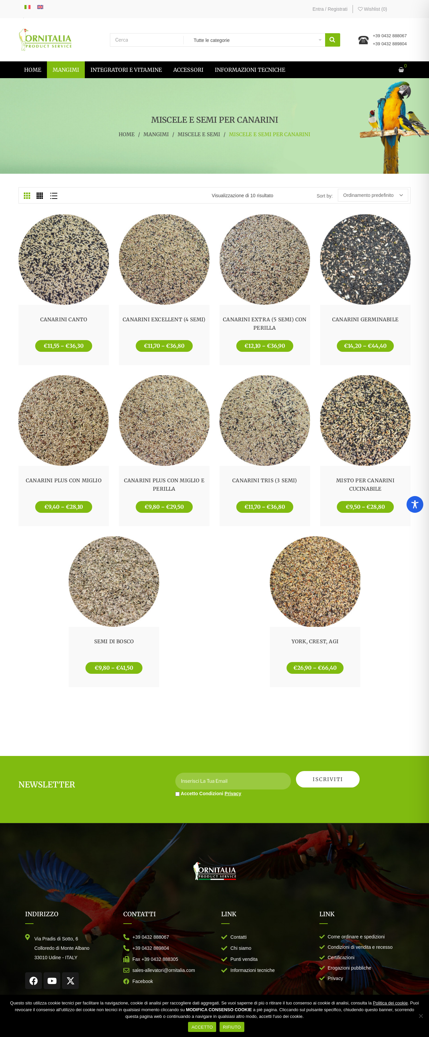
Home (127, 134)
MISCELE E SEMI (199, 134)
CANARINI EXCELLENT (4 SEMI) (164, 319)
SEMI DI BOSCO (114, 641)
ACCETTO (202, 1027)
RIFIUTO (232, 1027)
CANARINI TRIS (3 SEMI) (264, 480)
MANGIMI (156, 134)
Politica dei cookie (390, 1002)
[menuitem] (32, 69)
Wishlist (372, 9)
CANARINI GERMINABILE (365, 319)
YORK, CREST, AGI (315, 641)
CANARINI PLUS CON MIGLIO (64, 480)
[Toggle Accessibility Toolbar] (415, 504)
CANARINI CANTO (63, 319)
